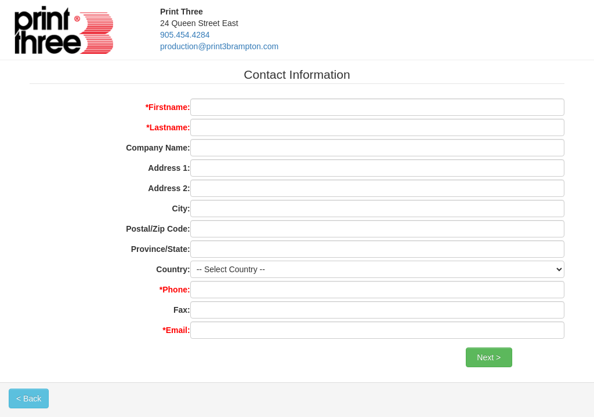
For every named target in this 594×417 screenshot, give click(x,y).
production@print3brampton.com (219, 46)
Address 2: (169, 188)
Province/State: (160, 249)
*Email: (176, 330)
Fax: (181, 309)
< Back (28, 398)
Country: (173, 269)
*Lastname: (168, 127)
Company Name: (158, 147)
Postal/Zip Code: (158, 228)
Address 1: (169, 168)
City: (181, 208)
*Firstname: (168, 107)
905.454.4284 (185, 34)
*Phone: (175, 289)
